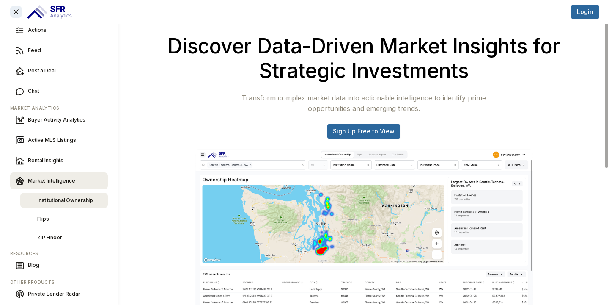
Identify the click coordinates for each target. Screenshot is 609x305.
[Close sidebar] (16, 12)
